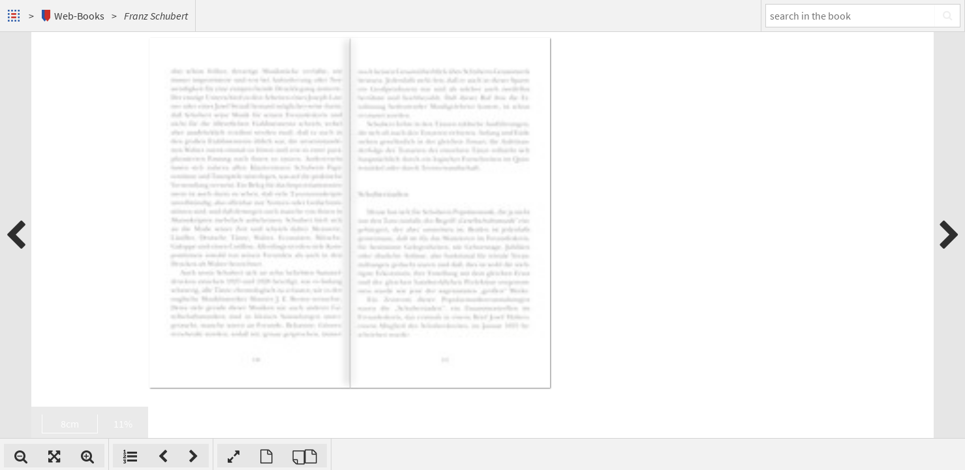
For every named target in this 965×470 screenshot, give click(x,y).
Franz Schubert (156, 15)
